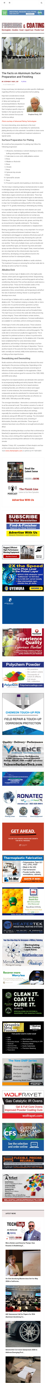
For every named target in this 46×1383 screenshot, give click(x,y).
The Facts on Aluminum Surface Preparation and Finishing (21, 75)
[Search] (41, 2)
